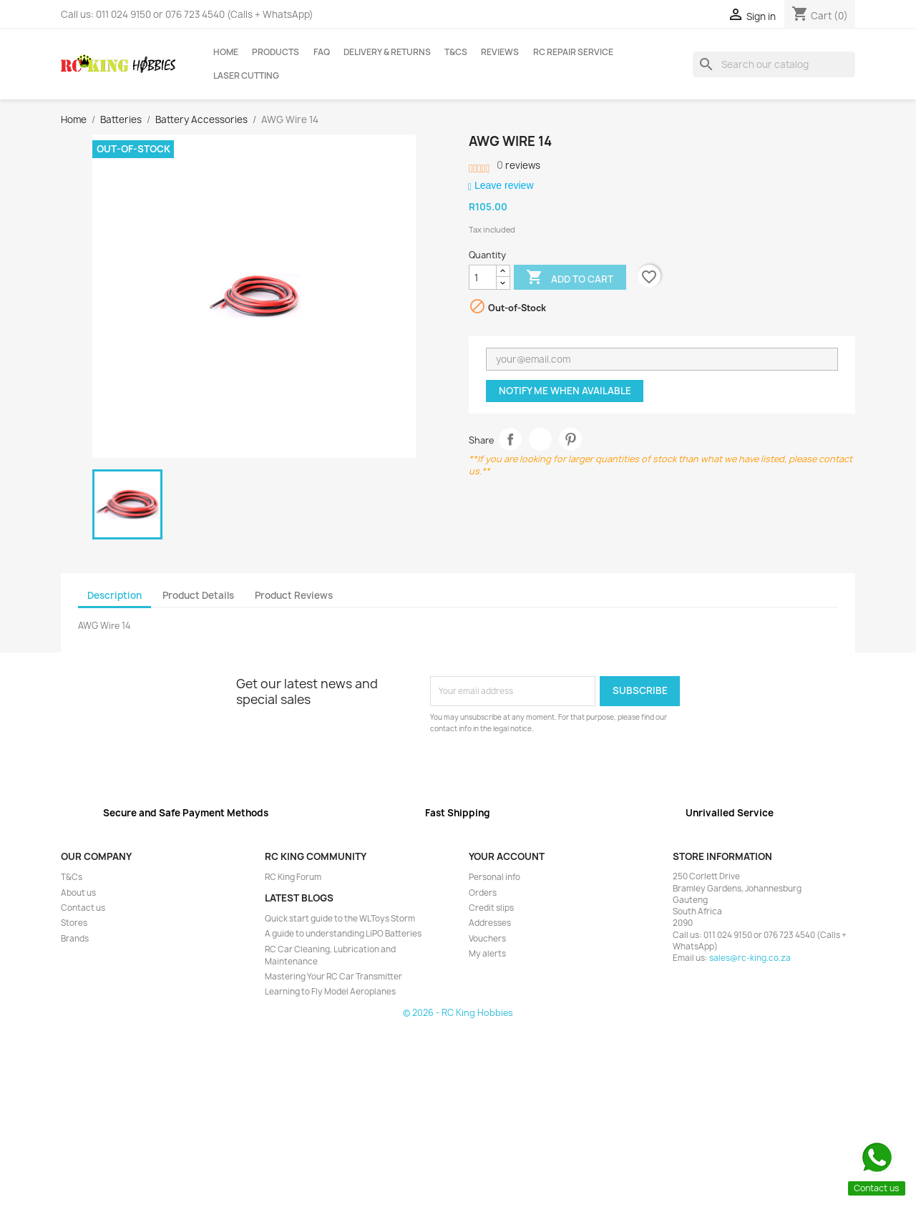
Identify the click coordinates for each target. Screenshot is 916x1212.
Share (510, 439)
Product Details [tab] (198, 595)
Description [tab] (114, 595)
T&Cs (455, 52)
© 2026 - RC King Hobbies (458, 1013)
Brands (75, 938)
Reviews (500, 52)
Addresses (490, 923)
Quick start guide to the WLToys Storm (340, 918)
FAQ (321, 52)
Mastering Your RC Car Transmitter (333, 976)
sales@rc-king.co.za (750, 958)
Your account (507, 856)
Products (275, 52)
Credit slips (491, 908)
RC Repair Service (573, 52)
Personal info (494, 877)
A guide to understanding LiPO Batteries (343, 933)
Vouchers (487, 938)
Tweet (540, 439)
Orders (483, 893)
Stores (74, 923)
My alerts (487, 953)
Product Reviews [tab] (294, 595)
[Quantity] (483, 277)
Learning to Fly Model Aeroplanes (330, 991)
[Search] (774, 64)
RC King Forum (293, 877)
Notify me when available (565, 390)
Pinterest (571, 439)
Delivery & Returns (387, 52)
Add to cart (569, 278)
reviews (518, 165)
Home (225, 52)
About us (78, 893)
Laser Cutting (246, 76)
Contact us (83, 908)
